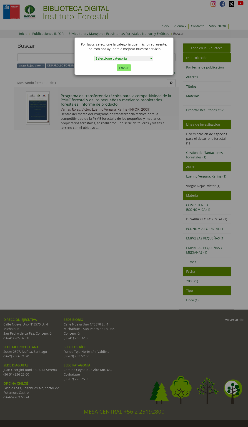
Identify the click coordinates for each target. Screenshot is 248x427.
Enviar (124, 68)
